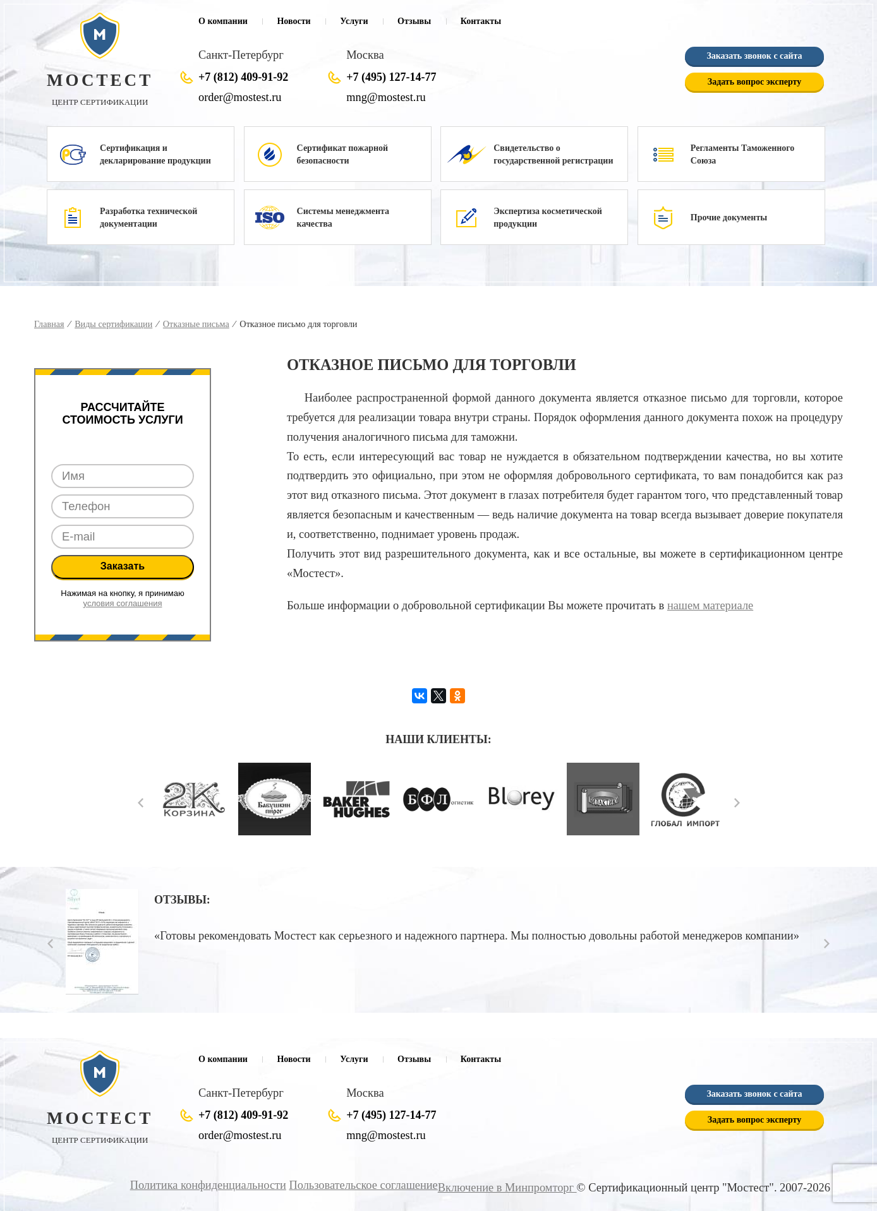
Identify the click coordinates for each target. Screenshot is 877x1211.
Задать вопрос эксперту (754, 81)
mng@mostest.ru (385, 97)
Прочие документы (729, 217)
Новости (293, 21)
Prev (140, 803)
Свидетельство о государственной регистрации (553, 154)
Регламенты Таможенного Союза (743, 154)
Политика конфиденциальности (210, 1185)
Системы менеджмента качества (343, 217)
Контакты (481, 21)
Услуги (354, 21)
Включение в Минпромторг (507, 1187)
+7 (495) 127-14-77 (391, 77)
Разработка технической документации (148, 217)
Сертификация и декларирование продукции (155, 154)
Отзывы (414, 21)
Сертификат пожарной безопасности (342, 154)
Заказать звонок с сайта (754, 56)
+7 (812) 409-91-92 (243, 77)
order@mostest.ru (239, 97)
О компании (223, 21)
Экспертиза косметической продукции (547, 217)
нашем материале (710, 605)
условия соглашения (122, 603)
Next (737, 803)
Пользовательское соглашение (365, 1185)
